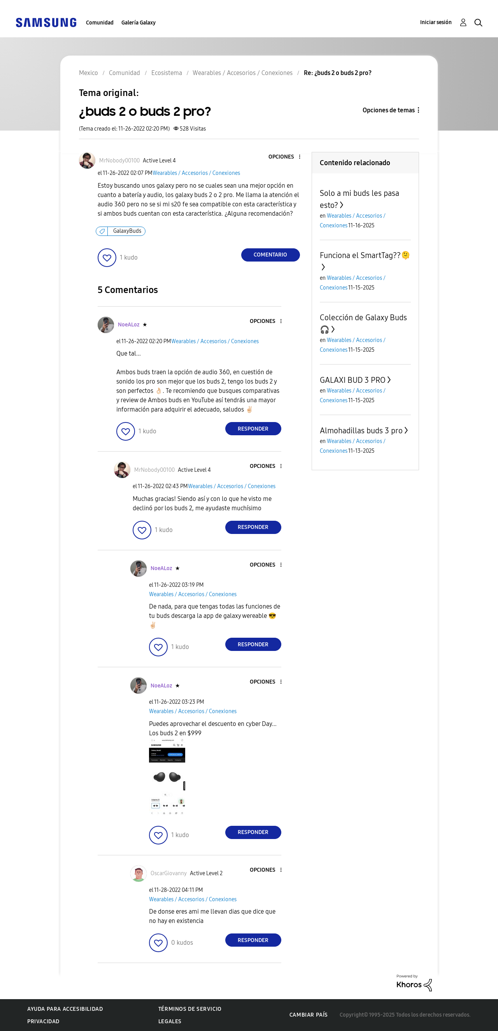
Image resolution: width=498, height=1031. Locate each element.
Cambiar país (308, 1015)
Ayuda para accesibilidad (65, 1009)
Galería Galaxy (138, 22)
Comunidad (100, 22)
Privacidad (43, 1021)
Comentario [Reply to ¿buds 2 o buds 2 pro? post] (270, 254)
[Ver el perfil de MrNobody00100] (119, 160)
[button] (286, 157)
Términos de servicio (190, 1009)
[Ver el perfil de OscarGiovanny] (169, 873)
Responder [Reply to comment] (253, 429)
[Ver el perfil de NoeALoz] (128, 324)
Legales (170, 1021)
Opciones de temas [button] (389, 110)
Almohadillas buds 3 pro (361, 430)
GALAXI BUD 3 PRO (353, 380)
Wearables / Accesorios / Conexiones (196, 173)
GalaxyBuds (127, 231)
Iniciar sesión (436, 22)
